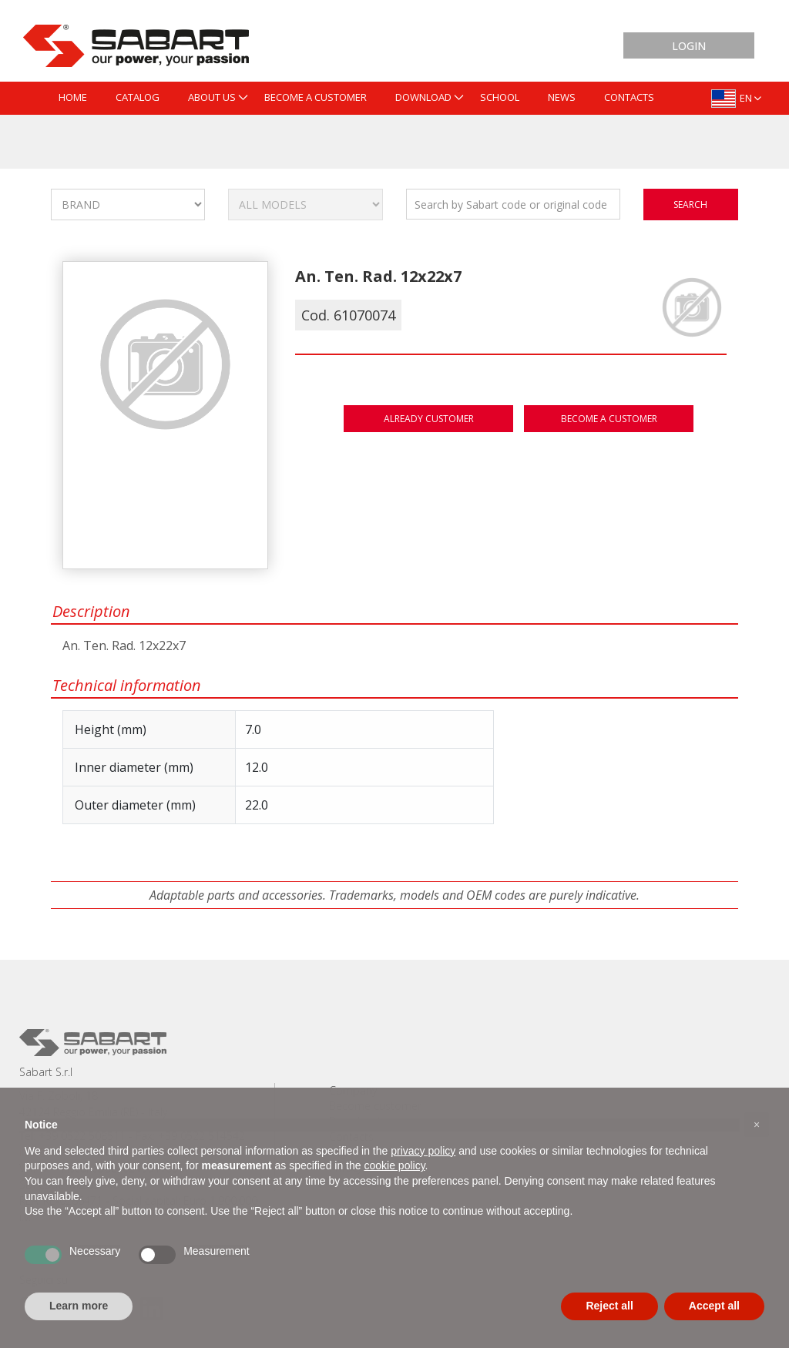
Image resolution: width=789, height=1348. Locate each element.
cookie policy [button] (394, 1165)
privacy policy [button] (423, 1151)
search (690, 204)
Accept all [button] (714, 1305)
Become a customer (609, 418)
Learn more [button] (78, 1305)
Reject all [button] (609, 1305)
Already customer (429, 418)
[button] (756, 1124)
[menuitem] (73, 98)
